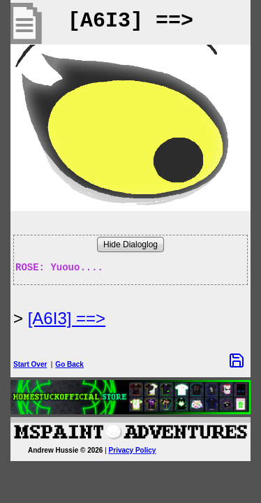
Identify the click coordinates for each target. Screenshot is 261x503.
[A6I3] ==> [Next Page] (66, 318)
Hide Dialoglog (130, 244)
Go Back (69, 364)
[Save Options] (236, 360)
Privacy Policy (132, 450)
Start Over (30, 364)
